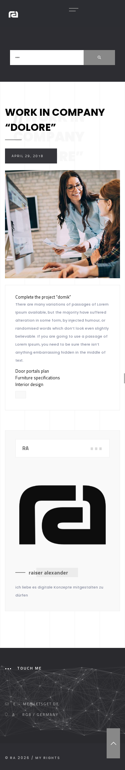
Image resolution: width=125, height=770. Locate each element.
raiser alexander (48, 572)
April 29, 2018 (28, 155)
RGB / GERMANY (40, 714)
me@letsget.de (41, 704)
